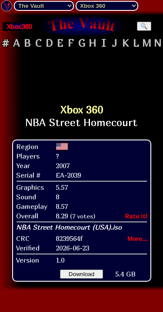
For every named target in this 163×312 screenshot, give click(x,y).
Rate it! (136, 216)
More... (137, 238)
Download (81, 274)
